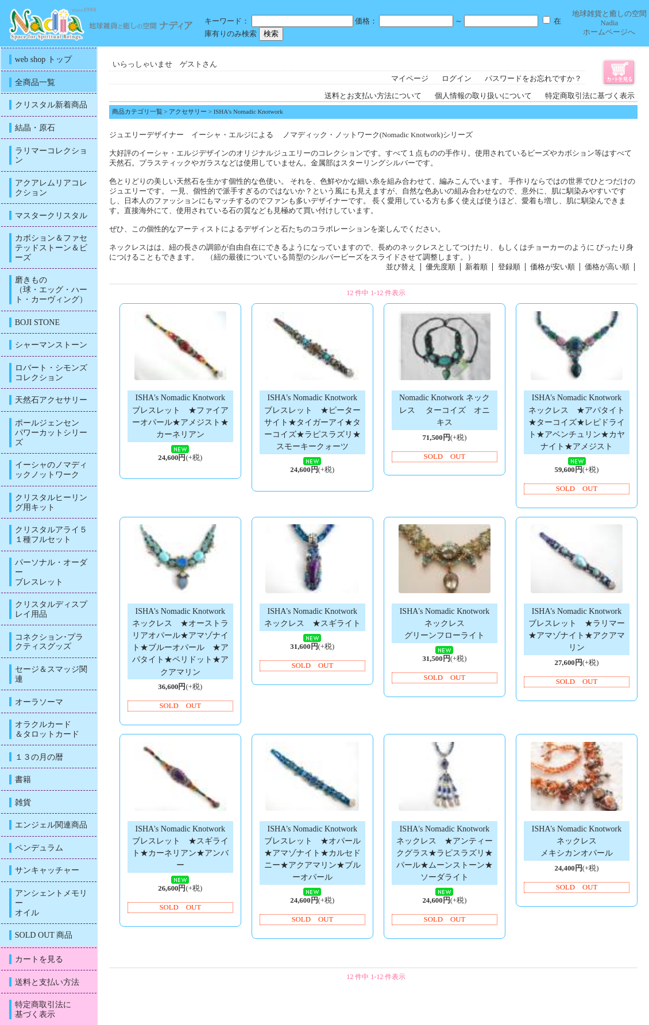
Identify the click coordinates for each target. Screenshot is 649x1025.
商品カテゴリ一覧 (137, 111)
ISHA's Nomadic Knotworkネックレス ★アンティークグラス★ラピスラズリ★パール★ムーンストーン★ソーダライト (444, 852)
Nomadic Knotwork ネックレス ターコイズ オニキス (444, 409)
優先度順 (440, 267)
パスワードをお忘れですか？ (533, 79)
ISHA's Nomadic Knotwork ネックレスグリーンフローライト (445, 623)
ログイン (457, 79)
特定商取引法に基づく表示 (590, 96)
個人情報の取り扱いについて (483, 96)
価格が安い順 (552, 267)
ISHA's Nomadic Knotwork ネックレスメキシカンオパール (577, 840)
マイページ (409, 79)
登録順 (509, 267)
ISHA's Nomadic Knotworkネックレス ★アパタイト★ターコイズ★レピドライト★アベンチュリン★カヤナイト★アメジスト (576, 421)
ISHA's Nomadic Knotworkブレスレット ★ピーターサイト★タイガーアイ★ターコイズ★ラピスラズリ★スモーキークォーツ (312, 421)
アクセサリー (188, 111)
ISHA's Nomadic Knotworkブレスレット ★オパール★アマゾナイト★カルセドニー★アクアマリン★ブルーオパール (312, 852)
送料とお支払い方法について (373, 96)
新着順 (476, 267)
